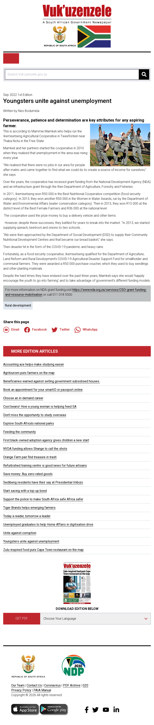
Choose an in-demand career (23, 398)
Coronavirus (52, 685)
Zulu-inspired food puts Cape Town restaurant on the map (43, 550)
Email (11, 330)
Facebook (35, 330)
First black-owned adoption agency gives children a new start (46, 440)
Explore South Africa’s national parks (28, 423)
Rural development (18, 305)
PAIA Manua (42, 690)
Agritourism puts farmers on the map (29, 373)
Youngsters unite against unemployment (31, 541)
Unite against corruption (19, 533)
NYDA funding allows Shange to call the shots (35, 449)
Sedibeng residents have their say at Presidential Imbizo (43, 482)
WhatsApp (86, 329)
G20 (85, 685)
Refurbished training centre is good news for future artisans (45, 465)
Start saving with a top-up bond (25, 491)
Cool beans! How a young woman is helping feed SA (39, 406)
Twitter (61, 330)
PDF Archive (71, 685)
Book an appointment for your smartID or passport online (43, 390)
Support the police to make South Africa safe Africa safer (43, 499)
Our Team (17, 685)
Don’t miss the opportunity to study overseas (34, 415)
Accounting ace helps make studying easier (33, 364)
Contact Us (34, 685)
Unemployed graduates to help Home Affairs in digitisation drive (48, 524)
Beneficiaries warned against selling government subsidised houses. (51, 381)
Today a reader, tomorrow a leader (27, 516)
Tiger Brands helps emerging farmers (29, 508)
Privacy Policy (21, 690)
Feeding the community (19, 432)
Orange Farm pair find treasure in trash (30, 457)
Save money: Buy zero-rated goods (28, 474)
